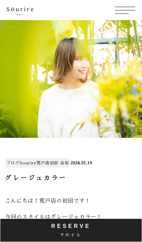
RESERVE (71, 230)
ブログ (12, 163)
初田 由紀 (59, 163)
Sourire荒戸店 (34, 163)
